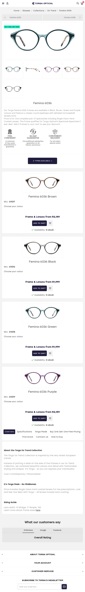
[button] (2, 544)
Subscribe (64, 586)
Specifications (24, 431)
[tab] (9, 431)
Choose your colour (13, 206)
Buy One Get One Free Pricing (65, 431)
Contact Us (42, 437)
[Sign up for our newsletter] (39, 586)
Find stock (27, 437)
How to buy (57, 437)
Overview (9, 431)
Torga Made (41, 431)
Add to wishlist (50, 223)
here (38, 510)
